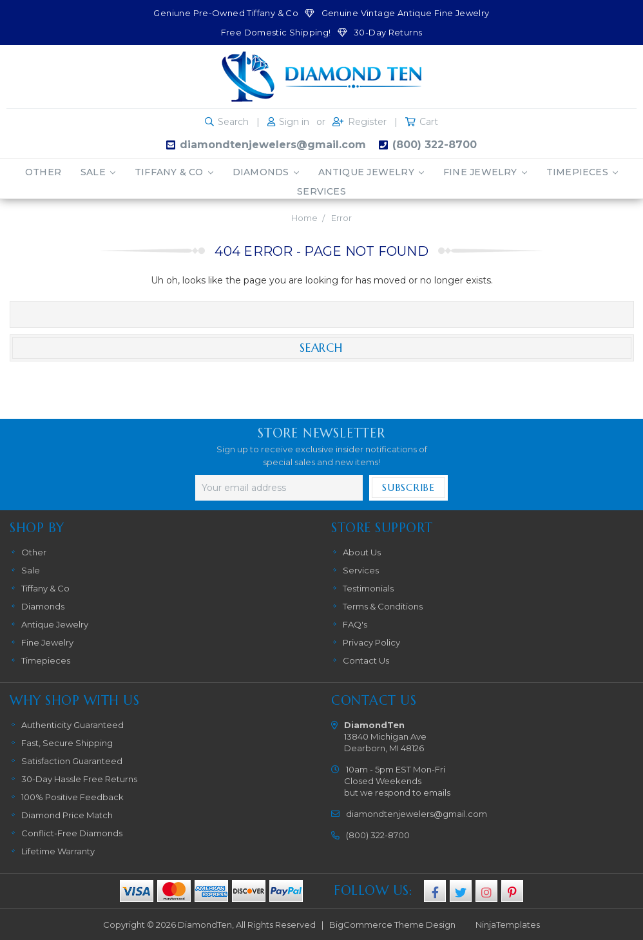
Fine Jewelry (485, 172)
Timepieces (582, 172)
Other (43, 172)
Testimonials (368, 588)
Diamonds (266, 172)
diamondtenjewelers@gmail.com (273, 145)
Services (321, 191)
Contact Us (366, 660)
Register (367, 122)
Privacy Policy (371, 642)
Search (233, 122)
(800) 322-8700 (434, 145)
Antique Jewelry (371, 172)
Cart (428, 122)
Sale (98, 172)
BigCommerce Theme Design (392, 924)
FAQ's (355, 624)
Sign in (294, 122)
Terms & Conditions (383, 606)
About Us (362, 552)
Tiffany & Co (174, 172)
